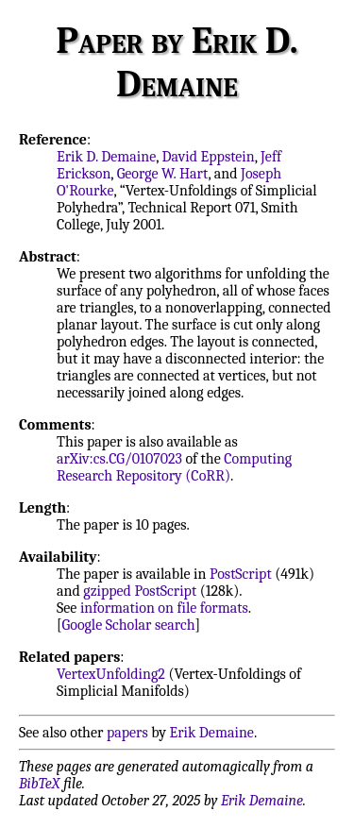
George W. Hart (163, 173)
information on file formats (164, 608)
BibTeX (39, 783)
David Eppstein (208, 156)
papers (127, 732)
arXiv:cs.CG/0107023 (119, 458)
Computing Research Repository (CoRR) (174, 467)
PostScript (241, 574)
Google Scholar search (128, 625)
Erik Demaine (212, 732)
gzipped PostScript (139, 591)
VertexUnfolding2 (111, 674)
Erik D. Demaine (106, 156)
